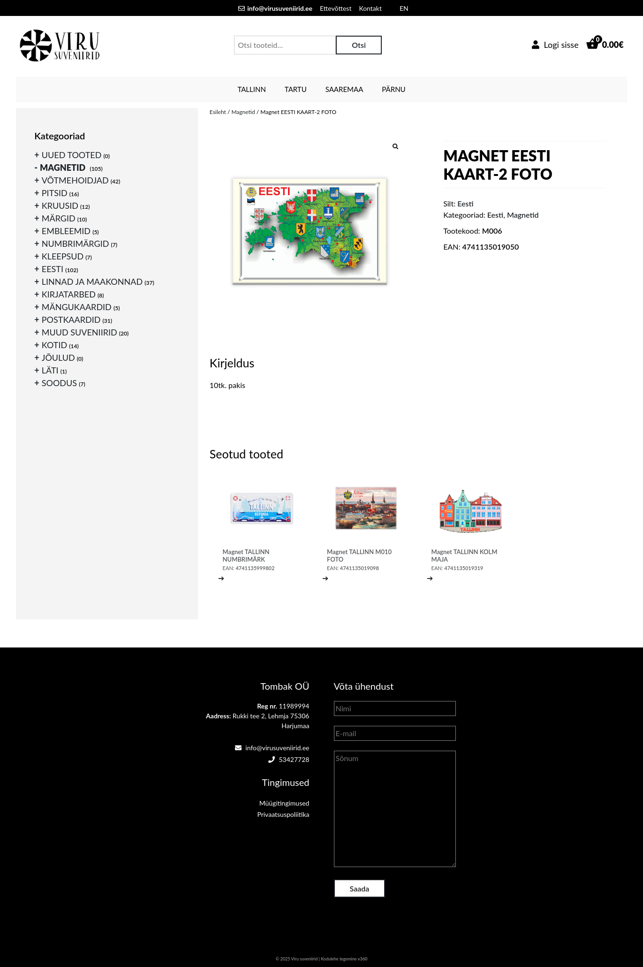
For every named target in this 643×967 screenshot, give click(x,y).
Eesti (495, 214)
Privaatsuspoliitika (283, 814)
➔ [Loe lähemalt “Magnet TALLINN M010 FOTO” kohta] (325, 577)
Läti (50, 370)
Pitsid (55, 193)
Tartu (296, 89)
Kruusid (60, 205)
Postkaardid (71, 319)
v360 (362, 958)
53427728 (289, 759)
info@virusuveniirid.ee (272, 748)
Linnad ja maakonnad (92, 281)
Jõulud (58, 357)
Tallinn (251, 89)
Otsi (359, 44)
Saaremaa (344, 89)
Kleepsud (62, 256)
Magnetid (243, 111)
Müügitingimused (284, 803)
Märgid (59, 218)
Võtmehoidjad (75, 180)
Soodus (59, 383)
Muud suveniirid (79, 332)
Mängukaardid (77, 307)
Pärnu (393, 89)
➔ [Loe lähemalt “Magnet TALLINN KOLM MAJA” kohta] (430, 577)
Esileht (218, 111)
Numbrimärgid (75, 243)
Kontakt (370, 8)
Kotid (54, 345)
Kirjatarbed (69, 294)
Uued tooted (72, 155)
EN (404, 8)
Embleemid (66, 231)
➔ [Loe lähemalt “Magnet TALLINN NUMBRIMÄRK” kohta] (221, 577)
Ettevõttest (335, 8)
